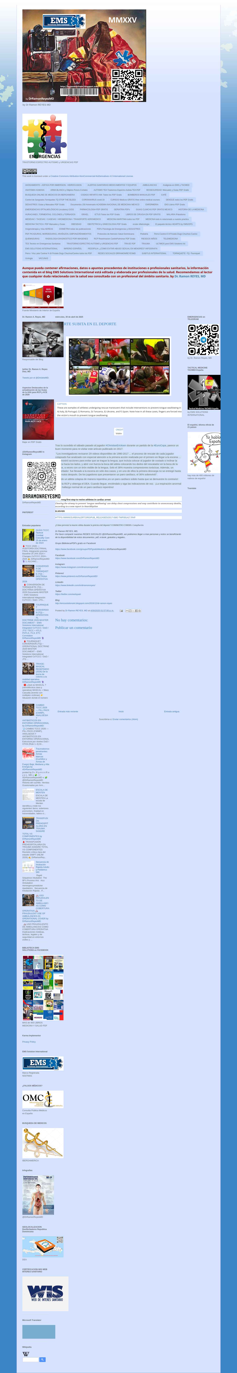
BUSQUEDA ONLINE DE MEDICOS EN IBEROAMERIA (50, 195)
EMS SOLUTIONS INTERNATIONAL (41, 248)
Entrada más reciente (68, 711)
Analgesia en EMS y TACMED (176, 185)
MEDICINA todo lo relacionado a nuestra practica (167, 219)
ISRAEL (85, 214)
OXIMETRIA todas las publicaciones (75, 229)
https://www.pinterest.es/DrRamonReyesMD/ (76, 576)
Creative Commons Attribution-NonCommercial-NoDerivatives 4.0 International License (92, 176)
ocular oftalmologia (141, 224)
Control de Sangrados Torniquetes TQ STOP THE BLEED (50, 200)
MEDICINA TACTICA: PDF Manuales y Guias (45, 224)
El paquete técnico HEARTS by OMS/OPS (174, 224)
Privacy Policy (29, 1042)
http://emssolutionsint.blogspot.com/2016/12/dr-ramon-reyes (83, 603)
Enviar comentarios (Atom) (125, 719)
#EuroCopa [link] (160, 445)
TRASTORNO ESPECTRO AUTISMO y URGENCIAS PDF (92, 244)
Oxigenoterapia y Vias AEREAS (39, 229)
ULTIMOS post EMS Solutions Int (170, 244)
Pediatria (144, 234)
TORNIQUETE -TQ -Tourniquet (186, 253)
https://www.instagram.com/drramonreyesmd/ (76, 567)
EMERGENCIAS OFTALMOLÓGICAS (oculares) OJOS (49, 209)
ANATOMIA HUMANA (34, 190)
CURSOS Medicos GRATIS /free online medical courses (135, 200)
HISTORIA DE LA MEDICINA (191, 209)
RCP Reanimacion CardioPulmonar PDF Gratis (114, 239)
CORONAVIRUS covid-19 (93, 200)
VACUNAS (43, 258)
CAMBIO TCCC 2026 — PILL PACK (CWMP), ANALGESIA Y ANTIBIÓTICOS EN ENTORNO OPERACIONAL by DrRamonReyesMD (35, 715)
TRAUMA (146, 244)
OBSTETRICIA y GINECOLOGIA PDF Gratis (107, 224)
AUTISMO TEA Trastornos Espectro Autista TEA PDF (117, 190)
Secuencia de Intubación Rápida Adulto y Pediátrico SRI (42, 867)
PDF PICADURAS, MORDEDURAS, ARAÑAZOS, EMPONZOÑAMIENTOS (58, 234)
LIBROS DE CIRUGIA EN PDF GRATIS (143, 214)
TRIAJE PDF (130, 244)
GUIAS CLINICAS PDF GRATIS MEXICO (154, 209)
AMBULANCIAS (150, 185)
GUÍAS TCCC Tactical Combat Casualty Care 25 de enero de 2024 (42, 536)
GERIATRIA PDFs (122, 209)
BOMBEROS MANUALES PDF (141, 195)
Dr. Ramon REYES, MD (190, 276)
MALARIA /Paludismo (176, 214)
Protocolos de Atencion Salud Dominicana (115, 234)
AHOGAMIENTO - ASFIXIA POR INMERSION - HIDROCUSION (53, 185)
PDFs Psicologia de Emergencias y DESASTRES (118, 229)
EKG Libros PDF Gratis (175, 204)
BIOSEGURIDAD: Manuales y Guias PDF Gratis (167, 190)
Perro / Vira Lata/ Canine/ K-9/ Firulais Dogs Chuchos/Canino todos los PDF (58, 253)
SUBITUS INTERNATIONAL (154, 253)
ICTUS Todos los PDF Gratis (107, 214)
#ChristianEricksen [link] (116, 445)
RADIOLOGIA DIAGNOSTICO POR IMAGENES (67, 239)
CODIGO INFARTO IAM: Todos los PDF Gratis (101, 195)
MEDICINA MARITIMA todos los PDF (123, 219)
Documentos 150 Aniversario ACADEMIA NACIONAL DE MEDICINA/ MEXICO (105, 204)
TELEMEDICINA (170, 239)
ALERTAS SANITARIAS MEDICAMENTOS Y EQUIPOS (112, 185)
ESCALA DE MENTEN (42, 791)
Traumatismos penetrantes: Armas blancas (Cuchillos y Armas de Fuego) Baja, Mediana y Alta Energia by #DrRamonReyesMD (35, 759)
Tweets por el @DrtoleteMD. (35, 377)
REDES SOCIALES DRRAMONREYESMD (117, 253)
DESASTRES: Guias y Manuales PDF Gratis (45, 204)
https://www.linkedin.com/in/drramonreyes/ (75, 585)
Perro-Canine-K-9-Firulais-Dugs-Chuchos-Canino (175, 234)
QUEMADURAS (32, 239)
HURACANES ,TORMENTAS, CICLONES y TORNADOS (50, 214)
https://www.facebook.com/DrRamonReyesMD (77, 558)
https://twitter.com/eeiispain (68, 594)
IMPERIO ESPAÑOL (73, 248)
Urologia (29, 258)
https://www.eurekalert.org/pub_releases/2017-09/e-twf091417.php (95, 517)
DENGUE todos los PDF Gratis (179, 200)
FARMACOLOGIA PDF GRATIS (94, 209)
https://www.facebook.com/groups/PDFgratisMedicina (80, 549)
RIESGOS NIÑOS (149, 239)
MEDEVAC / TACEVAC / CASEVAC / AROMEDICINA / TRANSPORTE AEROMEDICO (63, 219)
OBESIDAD (76, 224)
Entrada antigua (171, 711)
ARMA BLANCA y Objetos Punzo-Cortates (69, 190)
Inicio (121, 711)
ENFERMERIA (151, 204)
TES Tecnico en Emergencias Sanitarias (43, 244)
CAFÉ (163, 195)
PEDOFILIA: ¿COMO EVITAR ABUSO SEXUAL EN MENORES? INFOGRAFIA (122, 248)
